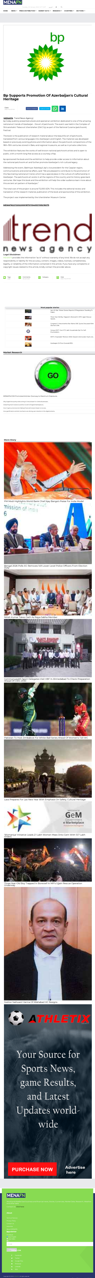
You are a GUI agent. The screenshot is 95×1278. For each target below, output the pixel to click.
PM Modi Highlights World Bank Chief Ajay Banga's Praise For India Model (44, 501)
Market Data (44, 11)
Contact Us (10, 1220)
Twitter (15, 1254)
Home (5, 11)
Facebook (16, 1251)
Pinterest (16, 1260)
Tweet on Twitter (44, 108)
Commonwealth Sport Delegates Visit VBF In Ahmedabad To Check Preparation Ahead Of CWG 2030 (47, 678)
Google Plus (17, 1257)
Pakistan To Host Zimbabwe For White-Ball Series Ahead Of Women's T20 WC (46, 736)
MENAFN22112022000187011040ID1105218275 (26, 205)
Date (7, 108)
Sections (80, 11)
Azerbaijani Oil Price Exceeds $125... (61, 343)
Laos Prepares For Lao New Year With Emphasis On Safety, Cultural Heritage (44, 797)
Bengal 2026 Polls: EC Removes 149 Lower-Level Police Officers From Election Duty (45, 566)
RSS (14, 1265)
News (13, 11)
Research (56, 11)
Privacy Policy (11, 1217)
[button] (56, 7)
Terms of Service (12, 1214)
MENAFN (8, 118)
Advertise (10, 1222)
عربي (51, 7)
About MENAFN (12, 1225)
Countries (68, 11)
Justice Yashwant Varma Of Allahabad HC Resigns (30, 998)
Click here (20, 1203)
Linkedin (16, 1263)
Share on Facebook (32, 108)
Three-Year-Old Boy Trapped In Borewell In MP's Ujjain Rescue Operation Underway (43, 881)
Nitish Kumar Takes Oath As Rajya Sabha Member (30, 616)
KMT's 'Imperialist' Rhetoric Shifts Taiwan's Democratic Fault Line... (72, 337)
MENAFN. (16, 1272)
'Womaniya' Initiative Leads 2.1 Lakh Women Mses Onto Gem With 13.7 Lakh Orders (44, 833)
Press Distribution (27, 11)
